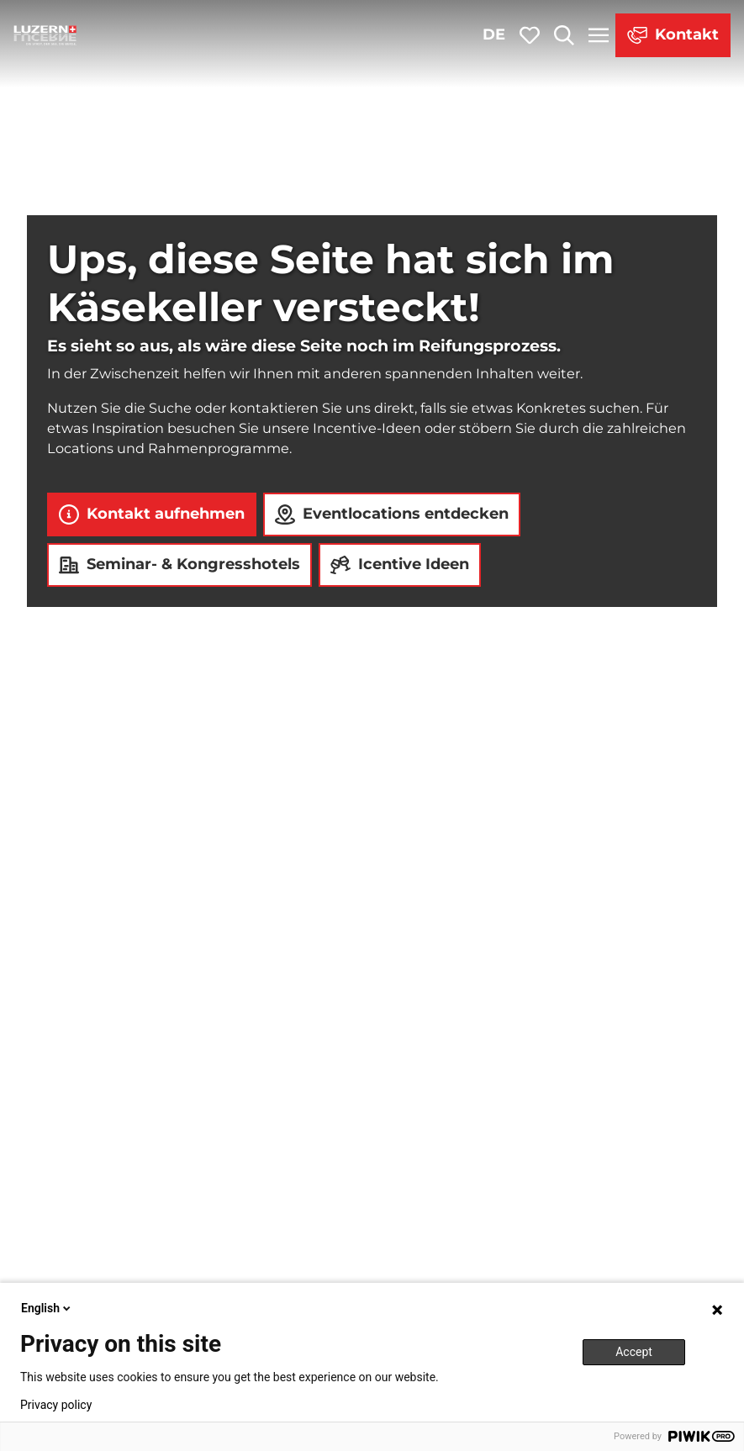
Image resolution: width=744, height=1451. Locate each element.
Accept (633, 1352)
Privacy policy (56, 1404)
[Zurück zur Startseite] (45, 35)
